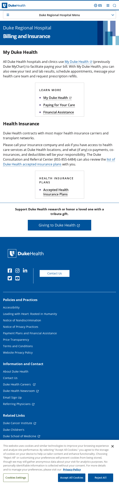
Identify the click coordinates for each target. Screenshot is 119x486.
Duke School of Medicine (19, 436)
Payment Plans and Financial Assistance (30, 333)
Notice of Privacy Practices (20, 327)
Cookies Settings (15, 480)
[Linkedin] (26, 271)
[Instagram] (18, 271)
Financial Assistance (58, 112)
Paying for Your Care (59, 105)
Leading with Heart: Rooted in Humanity (30, 314)
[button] (114, 5)
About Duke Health (15, 371)
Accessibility (11, 307)
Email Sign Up (12, 397)
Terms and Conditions (18, 346)
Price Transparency (16, 340)
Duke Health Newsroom (19, 391)
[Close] (112, 448)
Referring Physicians (17, 404)
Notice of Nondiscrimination (22, 320)
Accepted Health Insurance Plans (55, 192)
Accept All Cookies (71, 480)
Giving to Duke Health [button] (57, 225)
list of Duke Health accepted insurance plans (59, 161)
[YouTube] (18, 279)
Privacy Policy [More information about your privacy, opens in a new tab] (72, 472)
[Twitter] (11, 279)
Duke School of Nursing (19, 442)
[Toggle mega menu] (108, 5)
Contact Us (54, 273)
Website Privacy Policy (18, 352)
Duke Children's (13, 430)
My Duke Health (55, 98)
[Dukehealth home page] (15, 5)
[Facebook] (11, 271)
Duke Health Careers (17, 384)
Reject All (100, 480)
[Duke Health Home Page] (26, 253)
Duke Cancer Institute (17, 423)
